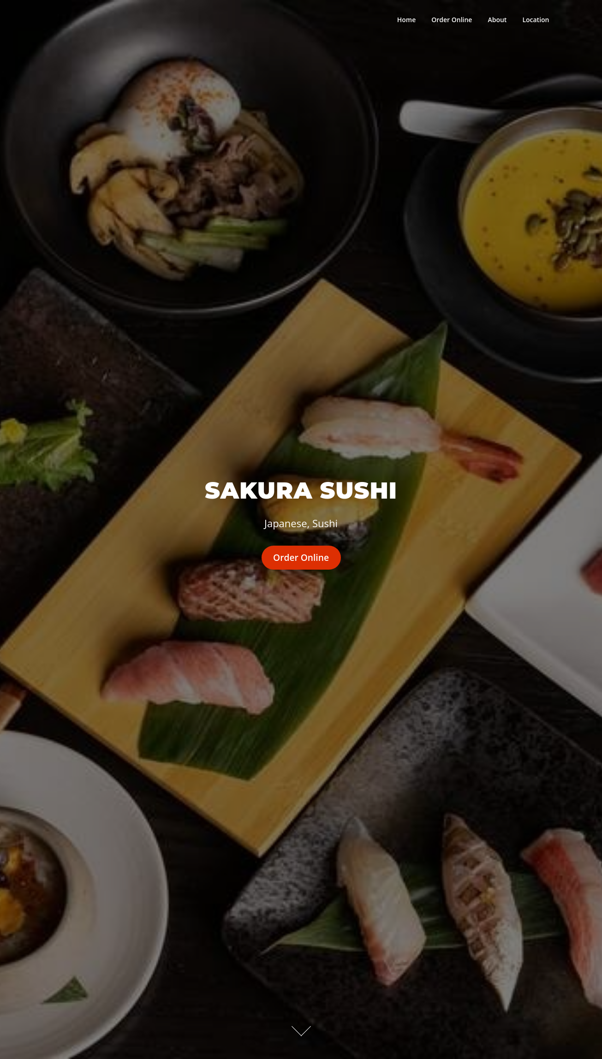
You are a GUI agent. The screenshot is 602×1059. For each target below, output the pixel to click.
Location (535, 19)
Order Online (451, 19)
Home (406, 19)
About (497, 19)
